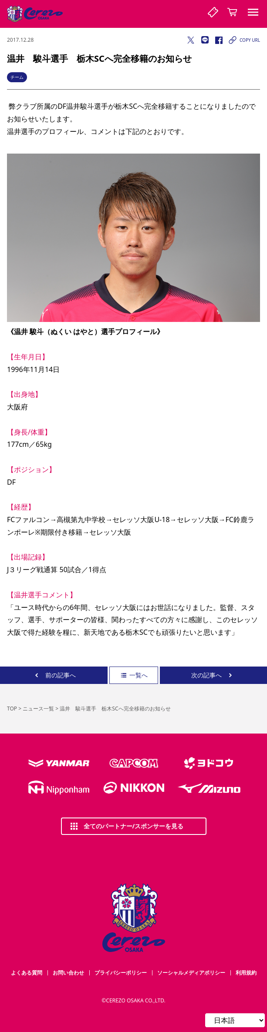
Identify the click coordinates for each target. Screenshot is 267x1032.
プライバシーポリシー (121, 972)
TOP (12, 708)
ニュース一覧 (38, 708)
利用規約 (246, 972)
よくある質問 (26, 972)
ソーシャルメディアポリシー (191, 972)
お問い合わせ (68, 972)
